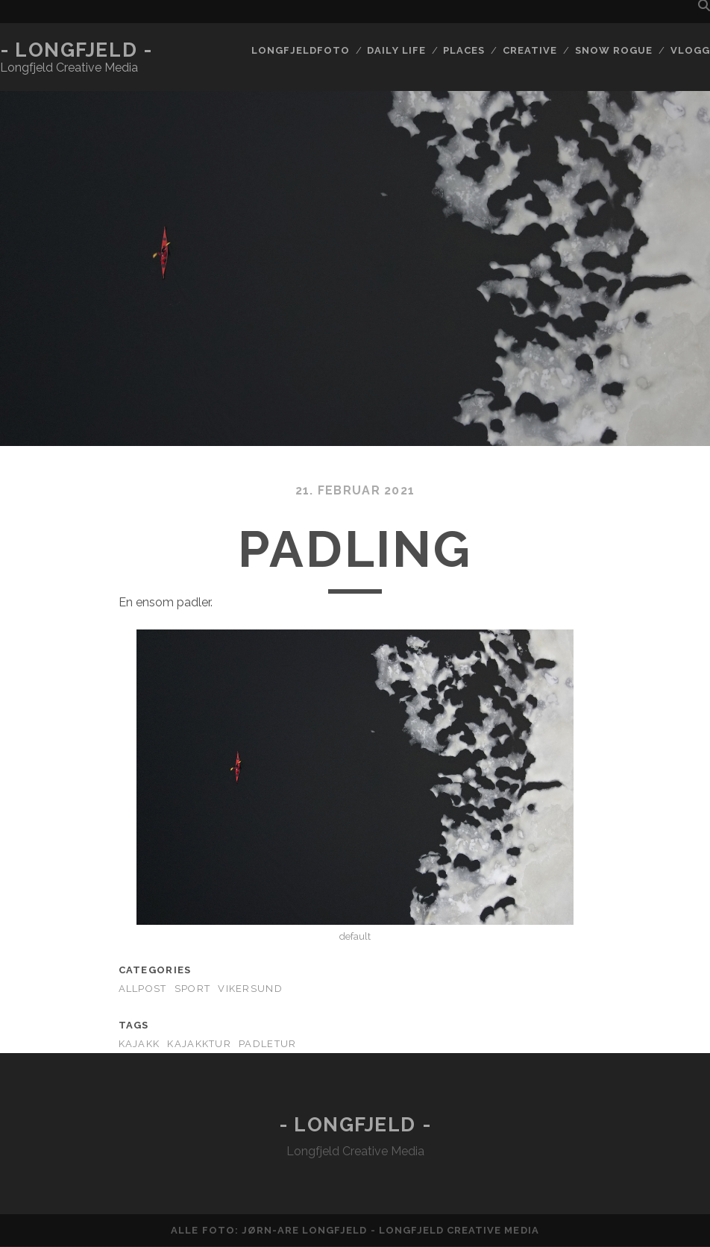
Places (464, 50)
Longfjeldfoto (300, 50)
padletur (267, 1043)
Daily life (396, 50)
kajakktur (199, 1043)
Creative (530, 50)
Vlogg (690, 50)
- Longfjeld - (76, 50)
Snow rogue (614, 50)
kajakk (139, 1043)
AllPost (143, 988)
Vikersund (250, 988)
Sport (192, 988)
